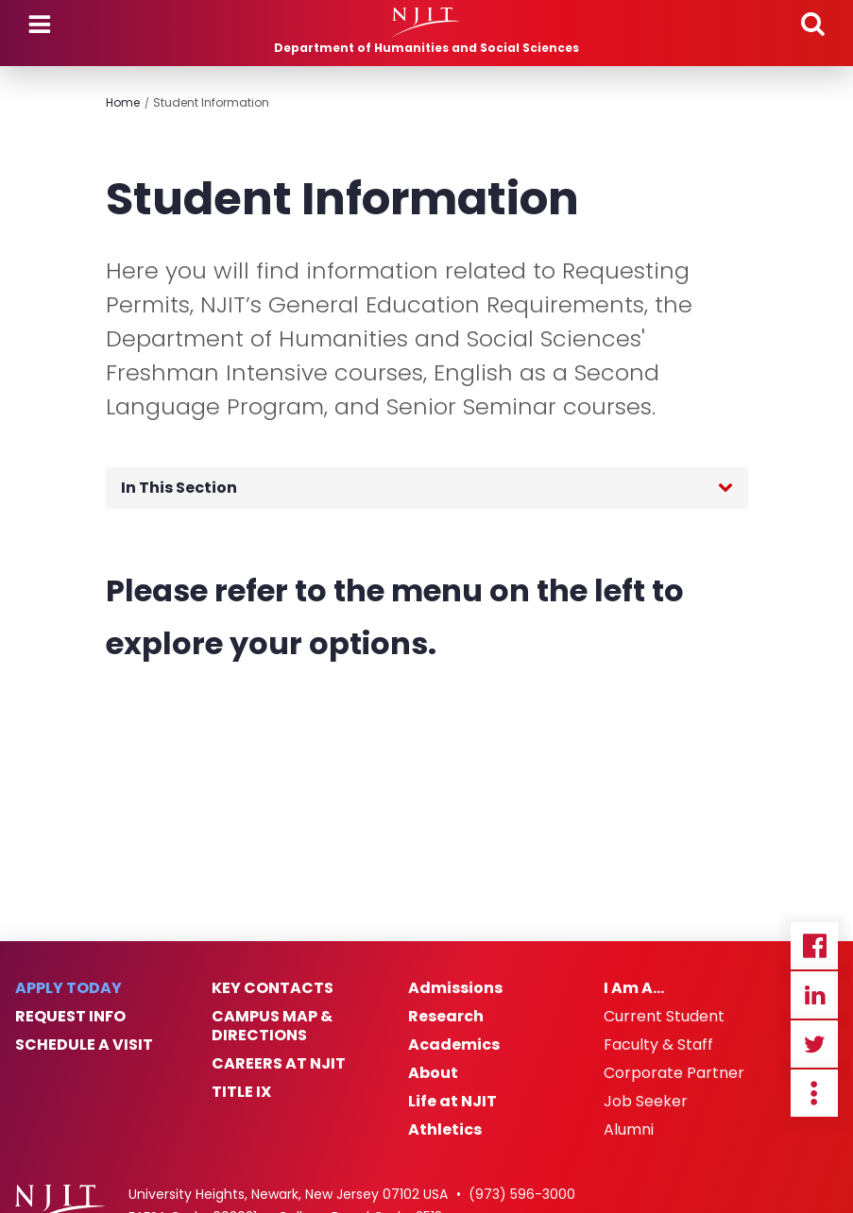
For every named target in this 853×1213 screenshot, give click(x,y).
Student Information (211, 102)
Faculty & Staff (658, 1045)
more (814, 1093)
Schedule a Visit (84, 1045)
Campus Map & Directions (272, 1026)
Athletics (445, 1129)
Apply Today (68, 988)
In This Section (179, 487)
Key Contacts (272, 988)
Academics (454, 1045)
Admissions (455, 988)
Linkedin (814, 995)
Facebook (814, 945)
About (433, 1073)
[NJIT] (426, 23)
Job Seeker (646, 1101)
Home (123, 102)
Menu (40, 24)
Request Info (70, 1016)
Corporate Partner (674, 1073)
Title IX (241, 1092)
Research (446, 1016)
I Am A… (634, 988)
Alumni (629, 1129)
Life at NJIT (452, 1101)
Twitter (814, 1044)
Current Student (664, 1016)
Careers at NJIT (279, 1063)
